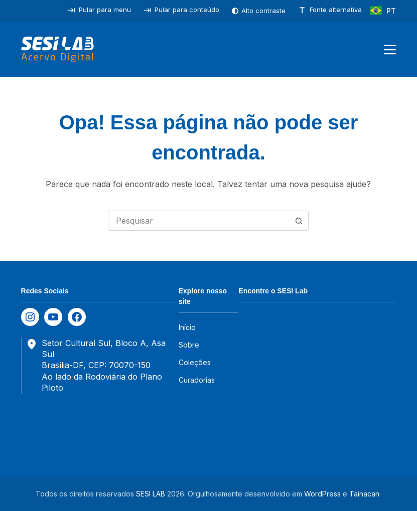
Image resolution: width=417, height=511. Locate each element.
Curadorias (197, 380)
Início (187, 327)
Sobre (189, 344)
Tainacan (364, 493)
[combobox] (198, 221)
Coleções (195, 362)
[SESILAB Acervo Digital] (57, 50)
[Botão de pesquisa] (298, 220)
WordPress (322, 493)
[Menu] (390, 50)
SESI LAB (150, 493)
